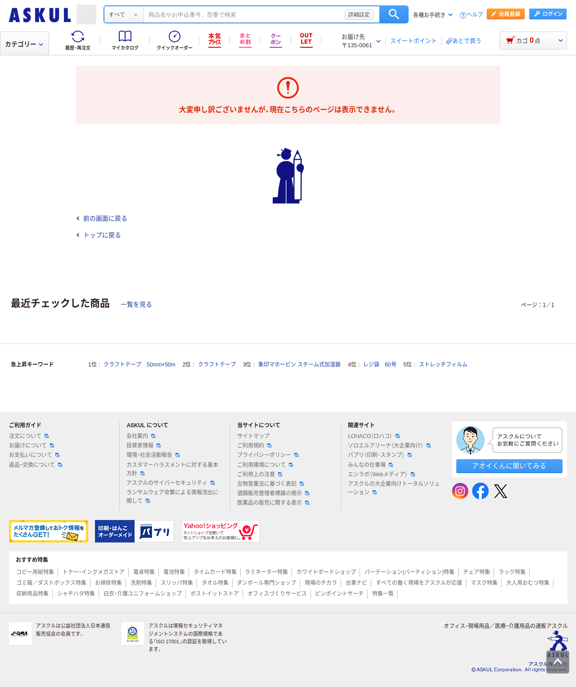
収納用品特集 (32, 594)
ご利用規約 (254, 446)
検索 (394, 14)
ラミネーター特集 (266, 572)
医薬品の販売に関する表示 (273, 503)
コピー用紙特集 (35, 572)
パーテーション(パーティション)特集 (409, 572)
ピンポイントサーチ (339, 594)
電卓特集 (144, 572)
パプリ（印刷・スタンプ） (380, 455)
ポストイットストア (214, 594)
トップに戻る (98, 235)
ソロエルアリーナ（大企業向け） (389, 446)
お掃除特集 (108, 583)
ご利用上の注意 (259, 474)
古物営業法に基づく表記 (270, 484)
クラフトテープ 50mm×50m (140, 365)
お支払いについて (34, 455)
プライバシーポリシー (267, 455)
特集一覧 (383, 594)
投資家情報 (143, 446)
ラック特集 (512, 572)
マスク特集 (484, 583)
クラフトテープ (217, 365)
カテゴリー (24, 44)
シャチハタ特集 (76, 594)
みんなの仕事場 (370, 465)
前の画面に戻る (101, 218)
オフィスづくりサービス (277, 594)
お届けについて (31, 446)
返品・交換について (35, 465)
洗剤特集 (141, 583)
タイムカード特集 (215, 572)
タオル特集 (215, 583)
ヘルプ (475, 15)
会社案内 (140, 436)
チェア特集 (476, 572)
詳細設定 (359, 14)
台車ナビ (356, 583)
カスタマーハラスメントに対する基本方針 (172, 469)
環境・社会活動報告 (153, 455)
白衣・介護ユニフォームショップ (143, 594)
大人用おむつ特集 (527, 583)
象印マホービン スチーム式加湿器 (299, 365)
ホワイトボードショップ (326, 572)
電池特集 (174, 572)
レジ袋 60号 (379, 365)
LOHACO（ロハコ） (374, 436)
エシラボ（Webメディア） (381, 474)
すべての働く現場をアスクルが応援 (419, 583)
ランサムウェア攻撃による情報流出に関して (172, 496)
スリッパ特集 (177, 583)
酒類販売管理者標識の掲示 (273, 493)
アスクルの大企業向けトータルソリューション (394, 488)
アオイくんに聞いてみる (509, 466)
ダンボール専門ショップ (266, 583)
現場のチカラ (321, 583)
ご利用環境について (265, 465)
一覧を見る (136, 304)
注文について (29, 436)
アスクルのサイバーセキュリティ (170, 483)
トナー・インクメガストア (94, 572)
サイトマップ (253, 436)
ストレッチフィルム (443, 365)
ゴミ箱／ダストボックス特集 (51, 583)
